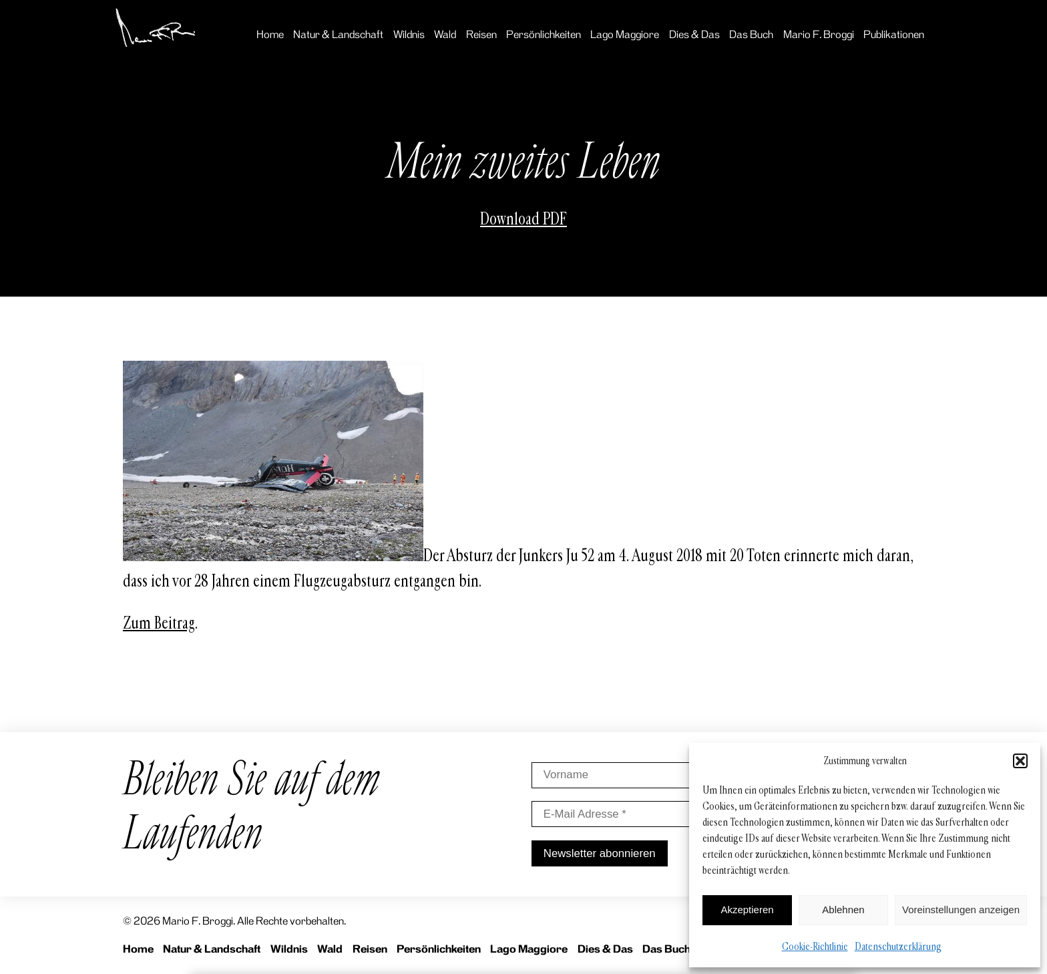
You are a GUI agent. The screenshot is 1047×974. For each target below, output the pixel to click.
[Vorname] (626, 775)
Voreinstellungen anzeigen (961, 909)
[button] (1020, 761)
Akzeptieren (746, 909)
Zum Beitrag (159, 623)
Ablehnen (843, 909)
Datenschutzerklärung (898, 946)
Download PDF (523, 219)
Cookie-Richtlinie (815, 946)
